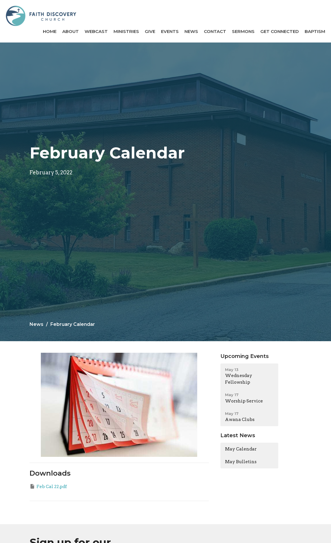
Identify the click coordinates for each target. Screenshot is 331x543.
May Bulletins (241, 461)
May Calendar (241, 449)
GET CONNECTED (279, 31)
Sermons (243, 31)
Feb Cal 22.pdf (48, 486)
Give (150, 31)
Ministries (126, 31)
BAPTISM (315, 31)
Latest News (237, 435)
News (191, 31)
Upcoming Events (244, 356)
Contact (215, 31)
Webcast (96, 31)
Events (170, 31)
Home (49, 31)
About (70, 31)
